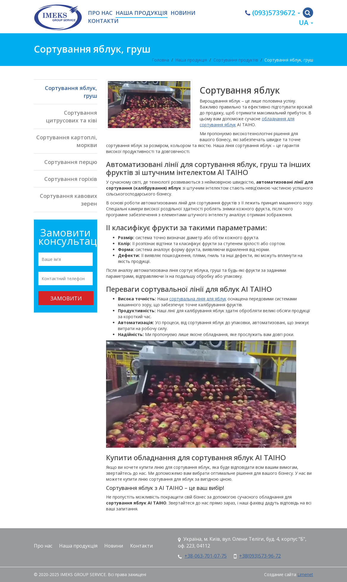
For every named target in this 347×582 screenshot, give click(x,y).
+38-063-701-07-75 (205, 556)
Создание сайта (280, 574)
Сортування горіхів (70, 178)
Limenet (305, 574)
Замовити (66, 298)
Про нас (100, 13)
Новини (183, 13)
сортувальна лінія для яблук (197, 299)
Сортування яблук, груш (288, 60)
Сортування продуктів (235, 60)
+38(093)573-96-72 (260, 556)
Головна (160, 60)
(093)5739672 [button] (272, 12)
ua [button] (306, 22)
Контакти (103, 21)
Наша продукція (142, 13)
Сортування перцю (70, 161)
